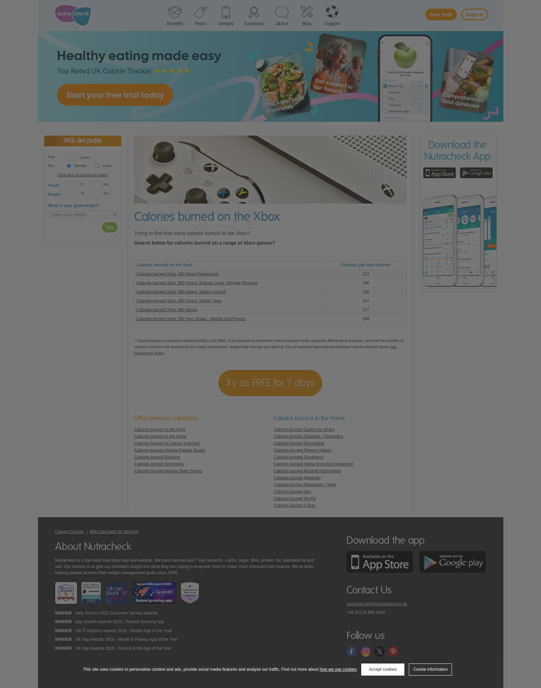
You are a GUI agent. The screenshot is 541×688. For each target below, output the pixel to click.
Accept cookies (383, 669)
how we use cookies (337, 669)
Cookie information (430, 669)
